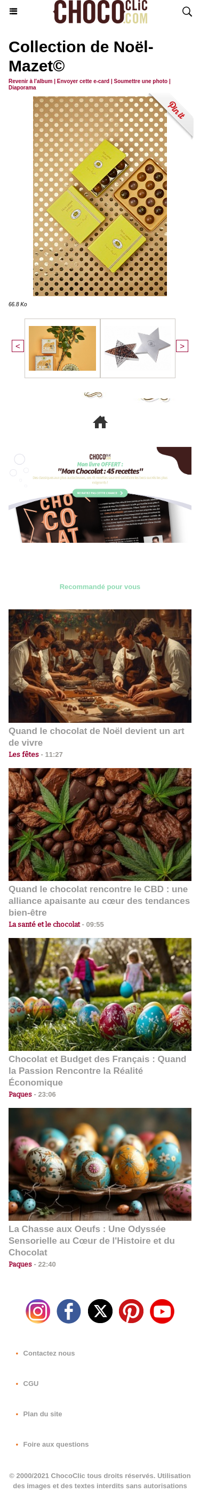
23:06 (44, 1094)
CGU (25, 1384)
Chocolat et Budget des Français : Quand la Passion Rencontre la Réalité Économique (97, 1071)
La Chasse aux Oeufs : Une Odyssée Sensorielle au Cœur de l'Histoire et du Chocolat (92, 1241)
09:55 (92, 924)
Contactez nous (43, 1353)
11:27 (51, 754)
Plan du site (37, 1414)
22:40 (44, 1264)
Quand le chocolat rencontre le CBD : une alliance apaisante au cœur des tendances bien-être (99, 901)
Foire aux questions (50, 1444)
